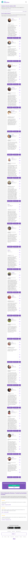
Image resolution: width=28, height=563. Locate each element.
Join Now (8, 8)
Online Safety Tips (18, 531)
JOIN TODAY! (14, 485)
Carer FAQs (13, 531)
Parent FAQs (9, 531)
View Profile (10, 84)
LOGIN (14, 487)
